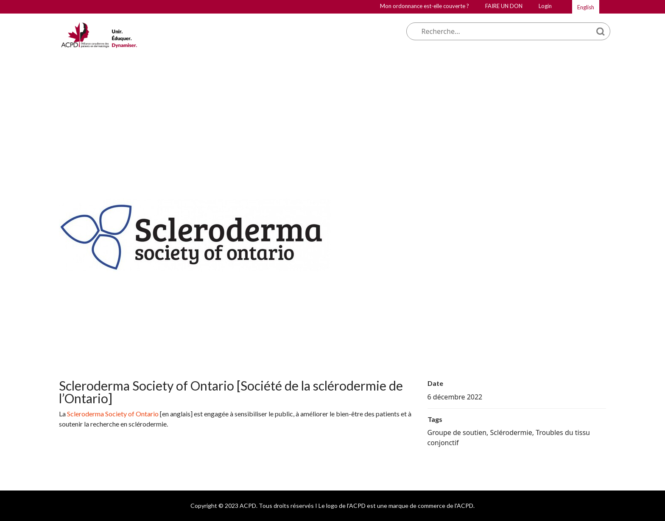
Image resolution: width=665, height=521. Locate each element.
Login (545, 6)
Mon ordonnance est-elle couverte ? (424, 6)
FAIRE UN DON (503, 6)
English (585, 7)
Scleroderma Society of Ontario (113, 414)
